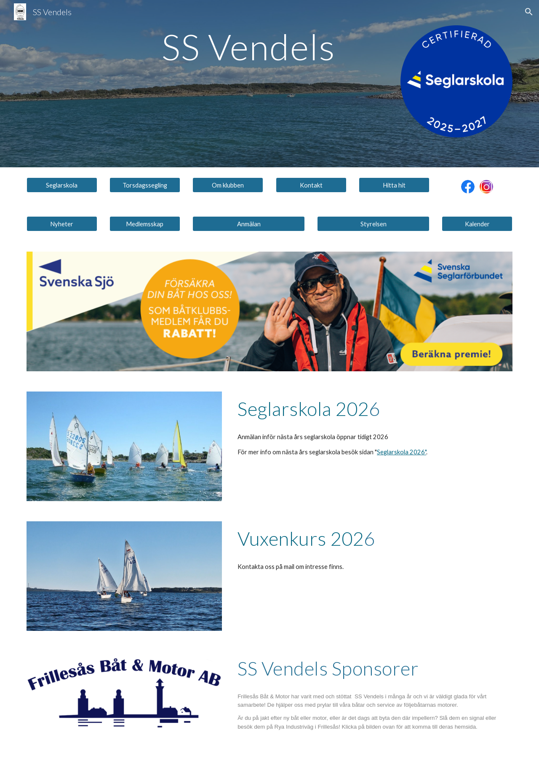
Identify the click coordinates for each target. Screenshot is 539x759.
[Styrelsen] (373, 223)
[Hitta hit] (394, 185)
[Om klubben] (228, 185)
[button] (529, 12)
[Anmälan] (248, 223)
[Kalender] (477, 223)
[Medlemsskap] (145, 223)
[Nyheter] (62, 223)
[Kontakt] (311, 185)
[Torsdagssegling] (145, 185)
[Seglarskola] (62, 185)
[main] (248, 46)
